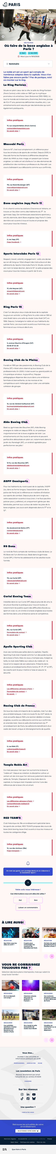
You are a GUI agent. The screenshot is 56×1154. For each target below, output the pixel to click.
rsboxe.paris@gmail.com (17, 580)
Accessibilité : (31, 1139)
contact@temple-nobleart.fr (18, 804)
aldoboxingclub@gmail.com (18, 465)
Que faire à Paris (19, 1149)
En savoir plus (12, 131)
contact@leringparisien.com (18, 128)
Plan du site (41, 1142)
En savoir (11, 694)
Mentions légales (10, 1139)
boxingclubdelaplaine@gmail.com (20, 406)
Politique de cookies (27, 1142)
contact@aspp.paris (15, 530)
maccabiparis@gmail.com (17, 187)
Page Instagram (13, 851)
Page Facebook (13, 242)
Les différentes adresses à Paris (19, 689)
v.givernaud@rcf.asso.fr (16, 749)
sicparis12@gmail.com (16, 291)
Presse (49, 1139)
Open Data (14, 1142)
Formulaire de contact (16, 632)
